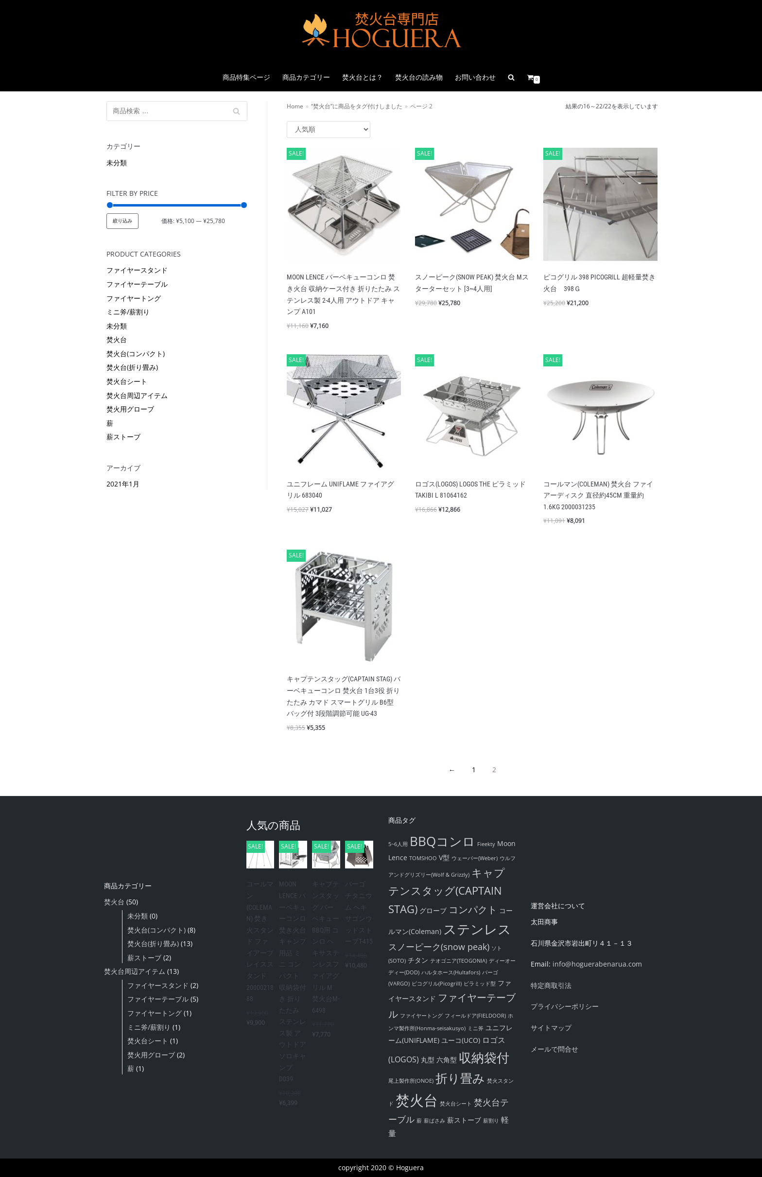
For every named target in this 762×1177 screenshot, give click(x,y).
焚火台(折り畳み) (132, 367)
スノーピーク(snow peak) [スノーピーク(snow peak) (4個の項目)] (438, 946)
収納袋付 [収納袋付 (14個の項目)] (484, 1057)
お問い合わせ (475, 77)
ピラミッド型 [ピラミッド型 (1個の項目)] (480, 983)
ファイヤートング (133, 298)
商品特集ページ (246, 77)
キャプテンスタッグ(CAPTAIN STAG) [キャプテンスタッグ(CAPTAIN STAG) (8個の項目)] (446, 890)
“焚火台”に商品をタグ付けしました (356, 106)
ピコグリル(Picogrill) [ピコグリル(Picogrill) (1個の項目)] (437, 983)
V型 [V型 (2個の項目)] (444, 857)
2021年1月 (122, 483)
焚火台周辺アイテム (137, 395)
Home (295, 106)
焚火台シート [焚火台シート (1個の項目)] (456, 1103)
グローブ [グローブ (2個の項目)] (433, 910)
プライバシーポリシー (565, 1006)
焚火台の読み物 (419, 77)
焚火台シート (126, 381)
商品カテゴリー (306, 77)
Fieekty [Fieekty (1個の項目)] (486, 844)
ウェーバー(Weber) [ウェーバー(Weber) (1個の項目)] (474, 858)
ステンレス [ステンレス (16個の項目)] (477, 929)
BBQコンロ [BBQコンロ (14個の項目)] (442, 841)
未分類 (116, 162)
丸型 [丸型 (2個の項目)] (427, 1059)
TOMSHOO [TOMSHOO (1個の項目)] (423, 858)
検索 (236, 113)
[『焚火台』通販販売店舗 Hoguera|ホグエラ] (381, 31)
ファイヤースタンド (137, 270)
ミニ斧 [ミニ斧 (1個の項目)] (476, 1028)
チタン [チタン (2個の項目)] (418, 960)
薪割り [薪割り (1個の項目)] (491, 1120)
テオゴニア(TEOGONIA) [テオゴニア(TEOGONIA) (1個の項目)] (458, 960)
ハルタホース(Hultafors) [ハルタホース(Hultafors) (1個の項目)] (450, 972)
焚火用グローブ (130, 409)
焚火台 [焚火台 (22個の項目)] (417, 1100)
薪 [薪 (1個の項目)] (419, 1120)
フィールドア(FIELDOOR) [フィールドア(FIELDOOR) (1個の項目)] (475, 1015)
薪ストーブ (123, 436)
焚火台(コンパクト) (135, 353)
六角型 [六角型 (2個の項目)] (446, 1059)
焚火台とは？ (362, 77)
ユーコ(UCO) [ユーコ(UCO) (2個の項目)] (460, 1040)
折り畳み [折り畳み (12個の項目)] (460, 1078)
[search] (511, 77)
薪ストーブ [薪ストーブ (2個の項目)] (464, 1120)
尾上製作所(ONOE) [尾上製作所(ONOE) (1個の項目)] (410, 1080)
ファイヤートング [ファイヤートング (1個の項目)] (421, 1015)
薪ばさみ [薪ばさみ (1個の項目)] (434, 1120)
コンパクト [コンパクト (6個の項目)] (473, 909)
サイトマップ (551, 1027)
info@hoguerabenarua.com (597, 964)
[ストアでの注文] (328, 129)
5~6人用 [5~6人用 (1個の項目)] (398, 844)
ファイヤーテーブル (137, 284)
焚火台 (116, 339)
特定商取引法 (551, 985)
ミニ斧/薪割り (128, 311)
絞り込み (122, 221)
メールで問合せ (554, 1049)
